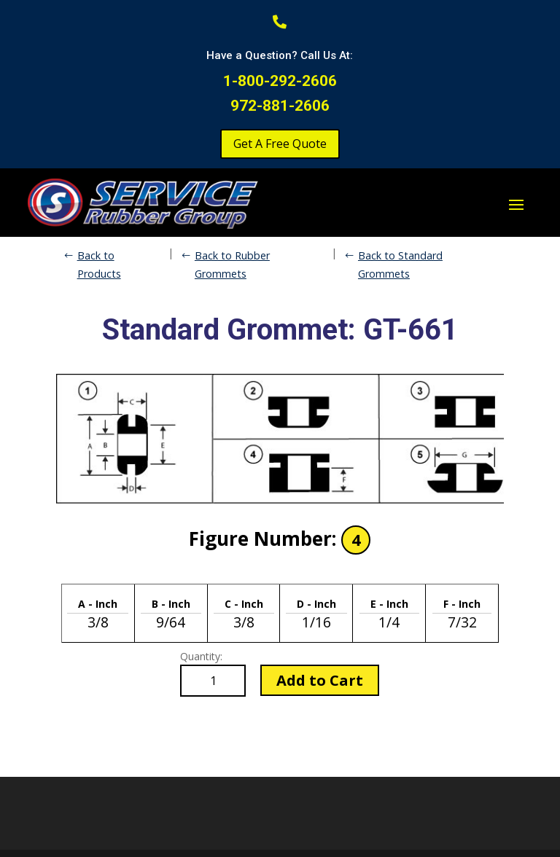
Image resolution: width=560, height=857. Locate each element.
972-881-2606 (280, 105)
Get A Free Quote (280, 144)
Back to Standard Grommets (400, 264)
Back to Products (99, 264)
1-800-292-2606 (280, 81)
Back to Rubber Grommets (232, 264)
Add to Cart (319, 680)
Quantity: (201, 656)
